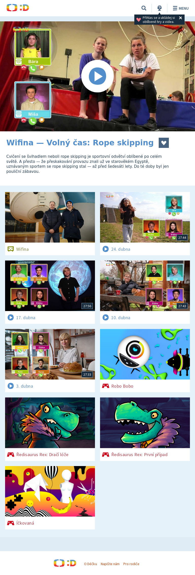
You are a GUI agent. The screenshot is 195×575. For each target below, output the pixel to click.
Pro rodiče (131, 564)
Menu (180, 8)
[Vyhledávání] (144, 8)
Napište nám (110, 564)
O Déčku (90, 564)
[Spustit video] (97, 76)
